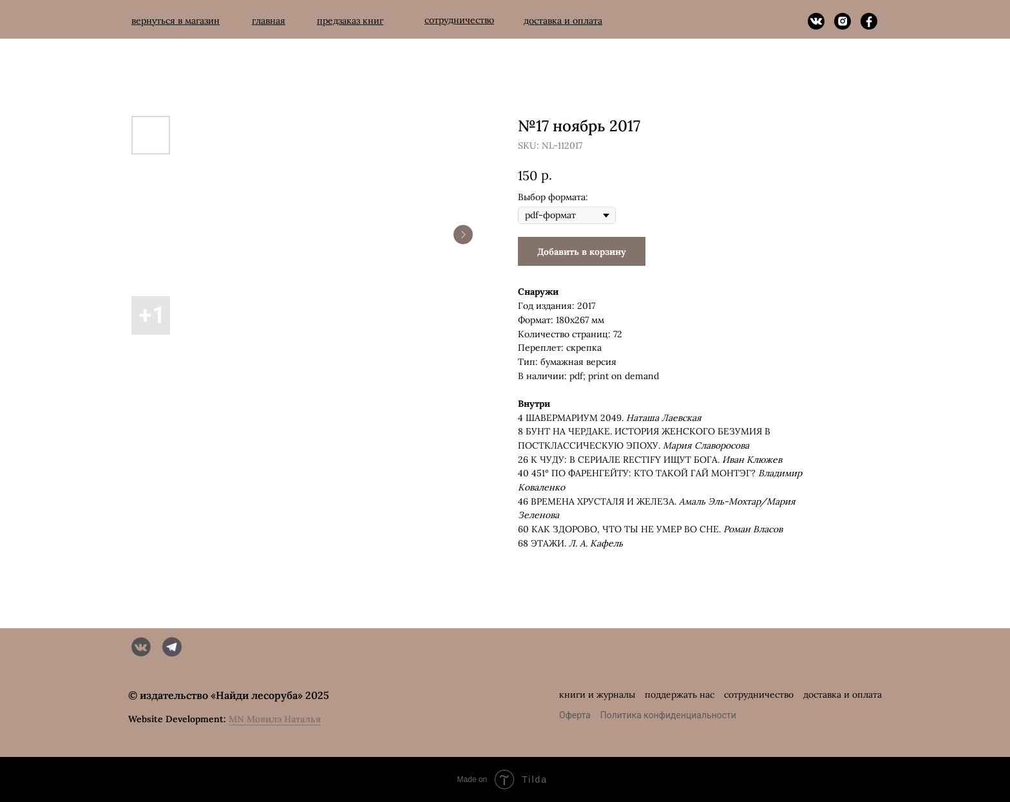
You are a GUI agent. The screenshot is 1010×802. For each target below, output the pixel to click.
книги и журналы (597, 694)
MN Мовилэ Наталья (275, 719)
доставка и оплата (842, 694)
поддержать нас (679, 694)
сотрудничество (759, 694)
